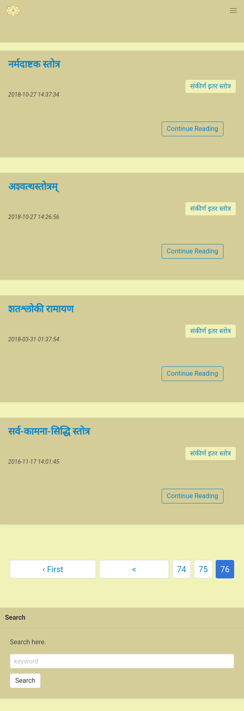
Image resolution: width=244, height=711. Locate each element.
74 (181, 569)
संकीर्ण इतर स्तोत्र (210, 86)
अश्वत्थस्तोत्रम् (32, 186)
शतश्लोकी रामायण (40, 309)
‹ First (53, 569)
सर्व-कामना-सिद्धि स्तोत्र (49, 431)
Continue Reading (192, 129)
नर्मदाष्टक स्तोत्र (34, 64)
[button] (233, 10)
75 (203, 569)
